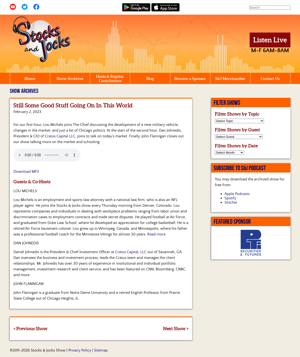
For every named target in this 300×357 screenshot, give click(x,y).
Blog (150, 78)
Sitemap (101, 350)
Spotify (230, 198)
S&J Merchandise (230, 78)
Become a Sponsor (190, 78)
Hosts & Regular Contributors (110, 78)
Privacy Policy (79, 350)
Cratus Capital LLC (60, 136)
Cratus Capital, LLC (131, 252)
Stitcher (230, 202)
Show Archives (70, 78)
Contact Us (270, 78)
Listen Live (270, 40)
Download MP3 (26, 171)
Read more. (156, 234)
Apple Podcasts (237, 194)
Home (29, 78)
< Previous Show (30, 328)
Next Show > (175, 328)
